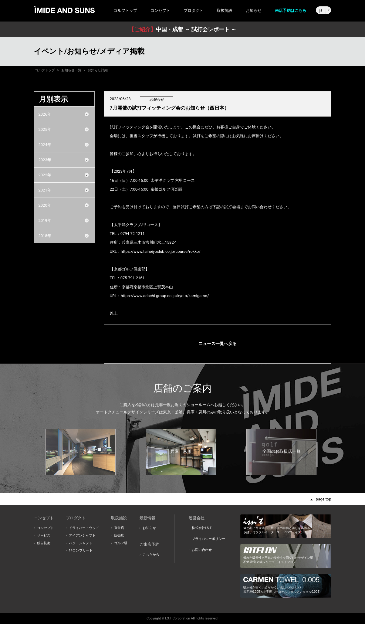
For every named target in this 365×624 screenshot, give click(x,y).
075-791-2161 (132, 278)
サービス (43, 536)
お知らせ (254, 10)
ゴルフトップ (125, 10)
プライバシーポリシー (208, 539)
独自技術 (43, 543)
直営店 (119, 528)
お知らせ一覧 (71, 70)
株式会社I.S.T (202, 528)
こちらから (151, 555)
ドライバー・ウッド (84, 528)
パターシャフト (80, 543)
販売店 (119, 536)
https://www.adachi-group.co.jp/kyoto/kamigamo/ (165, 295)
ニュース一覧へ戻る (217, 343)
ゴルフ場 (120, 543)
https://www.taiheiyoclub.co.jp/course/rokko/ (161, 251)
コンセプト (45, 528)
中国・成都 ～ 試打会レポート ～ (182, 29)
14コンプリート (81, 550)
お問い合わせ (202, 550)
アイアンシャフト (82, 536)
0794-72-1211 (132, 233)
